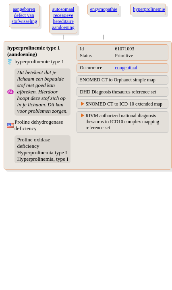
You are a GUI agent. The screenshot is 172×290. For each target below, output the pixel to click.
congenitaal (126, 67)
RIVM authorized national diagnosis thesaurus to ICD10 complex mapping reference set (122, 121)
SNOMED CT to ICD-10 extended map (123, 104)
